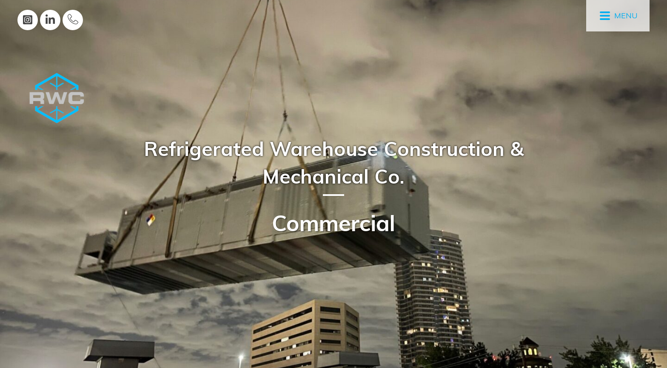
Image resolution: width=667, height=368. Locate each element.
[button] (27, 20)
